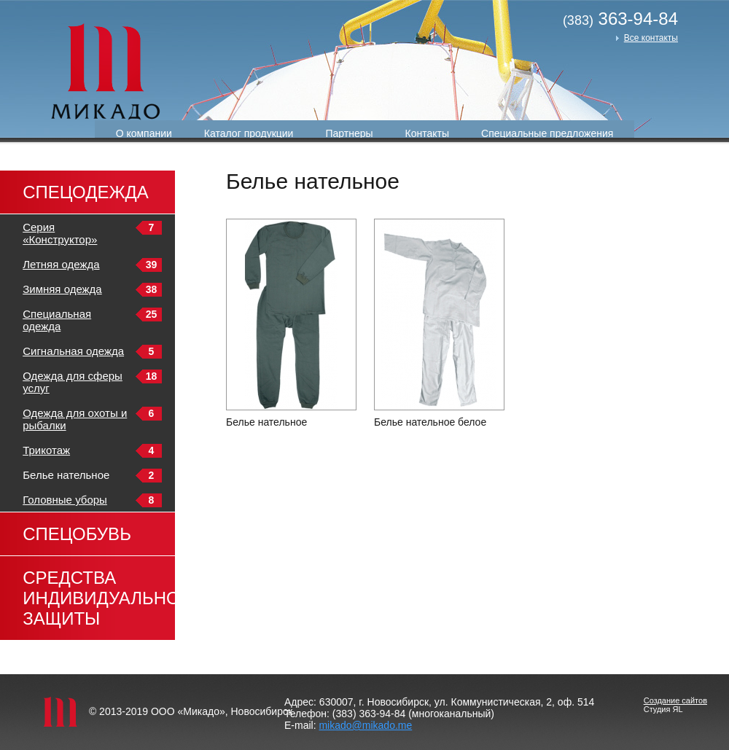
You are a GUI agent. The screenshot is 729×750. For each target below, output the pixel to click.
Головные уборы (65, 499)
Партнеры (349, 133)
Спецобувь (77, 534)
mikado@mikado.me (365, 725)
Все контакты (651, 38)
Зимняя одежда (62, 289)
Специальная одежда (57, 320)
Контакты (427, 133)
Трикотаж (46, 450)
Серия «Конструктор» (60, 233)
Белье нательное (266, 422)
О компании (144, 133)
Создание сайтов (675, 700)
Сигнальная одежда (73, 351)
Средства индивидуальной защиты (99, 598)
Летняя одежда (61, 264)
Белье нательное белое (430, 422)
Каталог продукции (249, 133)
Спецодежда (86, 192)
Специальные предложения (547, 133)
